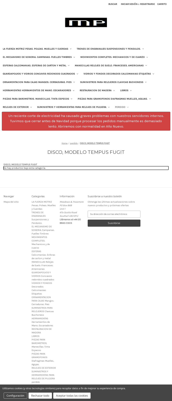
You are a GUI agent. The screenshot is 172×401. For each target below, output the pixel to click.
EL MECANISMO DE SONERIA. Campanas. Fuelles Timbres (39, 57)
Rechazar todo (40, 395)
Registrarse (147, 4)
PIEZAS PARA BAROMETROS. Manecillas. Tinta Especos (37, 98)
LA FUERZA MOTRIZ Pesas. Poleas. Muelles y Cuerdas (37, 48)
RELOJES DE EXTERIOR (17, 107)
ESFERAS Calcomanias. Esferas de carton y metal (36, 65)
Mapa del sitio (11, 201)
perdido (121, 107)
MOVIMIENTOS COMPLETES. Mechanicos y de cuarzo (114, 57)
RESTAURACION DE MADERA (97, 90)
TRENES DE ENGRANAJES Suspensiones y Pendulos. (110, 48)
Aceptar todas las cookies (72, 395)
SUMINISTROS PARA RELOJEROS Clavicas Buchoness (113, 82)
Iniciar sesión (129, 4)
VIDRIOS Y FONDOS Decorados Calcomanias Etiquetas (118, 73)
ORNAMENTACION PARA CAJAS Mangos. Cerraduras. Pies (39, 82)
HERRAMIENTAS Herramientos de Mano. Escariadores (38, 90)
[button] (86, 121)
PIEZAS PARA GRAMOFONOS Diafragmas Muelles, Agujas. (114, 98)
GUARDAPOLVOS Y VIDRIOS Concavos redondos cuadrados (40, 73)
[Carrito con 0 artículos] (161, 4)
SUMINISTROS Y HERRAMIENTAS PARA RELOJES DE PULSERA (73, 107)
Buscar (112, 4)
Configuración (15, 395)
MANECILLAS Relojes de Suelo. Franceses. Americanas (111, 65)
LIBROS (126, 90)
